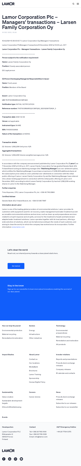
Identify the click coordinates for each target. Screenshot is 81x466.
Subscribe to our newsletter (67, 391)
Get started (16, 266)
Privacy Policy (7, 455)
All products (61, 328)
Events (4, 401)
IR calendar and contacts (65, 357)
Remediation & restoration (12, 322)
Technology (60, 310)
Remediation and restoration (67, 325)
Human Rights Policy (37, 366)
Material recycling (9, 318)
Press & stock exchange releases (65, 348)
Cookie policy (7, 460)
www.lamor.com (18, 227)
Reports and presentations (66, 343)
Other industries (35, 322)
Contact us (33, 343)
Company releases (63, 353)
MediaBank (33, 351)
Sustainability (7, 376)
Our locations (34, 347)
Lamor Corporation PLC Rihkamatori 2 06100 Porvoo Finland (11, 419)
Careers (32, 376)
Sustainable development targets (12, 386)
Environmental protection (12, 314)
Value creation (7, 381)
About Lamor (34, 339)
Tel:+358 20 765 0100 (38, 416)
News (58, 376)
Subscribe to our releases (66, 387)
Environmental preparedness (62, 315)
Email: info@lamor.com (38, 421)
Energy (32, 314)
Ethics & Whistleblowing (11, 391)
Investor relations (63, 339)
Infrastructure (34, 318)
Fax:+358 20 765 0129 (38, 418)
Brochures (33, 355)
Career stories (34, 381)
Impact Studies (8, 339)
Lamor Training (35, 358)
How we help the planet (11, 310)
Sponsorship (34, 362)
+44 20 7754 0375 (64, 416)
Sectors (32, 310)
